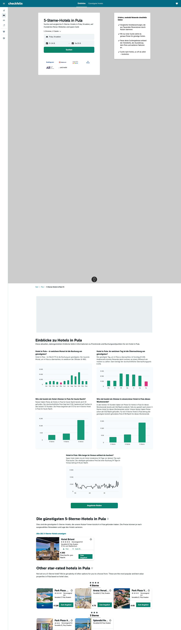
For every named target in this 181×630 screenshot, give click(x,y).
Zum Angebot (84, 556)
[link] (94, 505)
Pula (42, 287)
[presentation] (108, 519)
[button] (3, 3)
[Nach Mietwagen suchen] (4, 20)
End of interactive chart (38, 440)
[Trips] (4, 31)
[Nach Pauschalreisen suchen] (4, 25)
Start (37, 287)
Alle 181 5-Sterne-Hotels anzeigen (51, 534)
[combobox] (53, 31)
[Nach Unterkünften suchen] (4, 15)
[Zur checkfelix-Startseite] (15, 3)
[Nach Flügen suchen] (4, 10)
